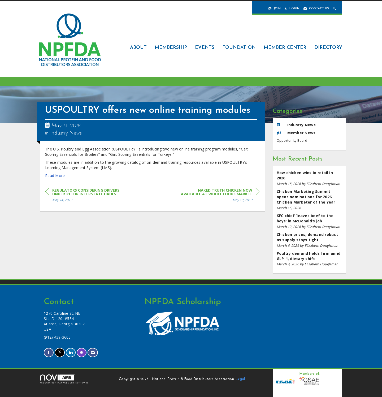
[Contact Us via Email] (93, 352)
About (138, 47)
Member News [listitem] (296, 132)
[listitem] (309, 178)
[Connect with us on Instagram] (81, 352)
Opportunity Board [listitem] (292, 140)
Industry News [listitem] (296, 124)
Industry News (66, 133)
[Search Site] (335, 8)
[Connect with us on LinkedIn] (71, 352)
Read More (55, 175)
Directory (328, 47)
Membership (171, 47)
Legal (240, 379)
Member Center (285, 47)
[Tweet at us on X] (59, 352)
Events (204, 47)
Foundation (239, 47)
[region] (219, 196)
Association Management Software (64, 379)
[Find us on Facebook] (49, 352)
